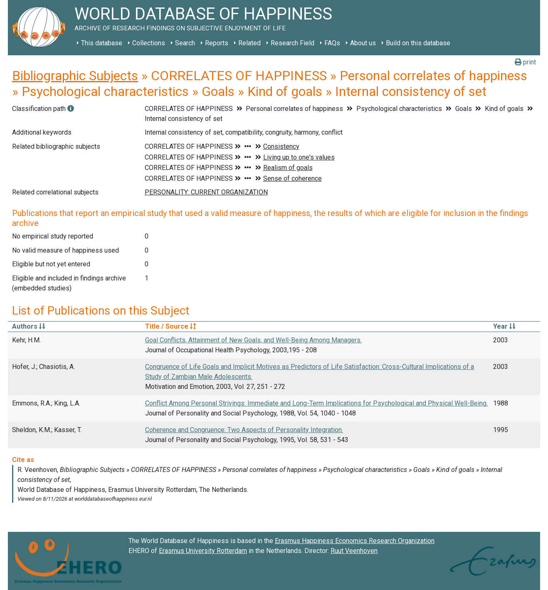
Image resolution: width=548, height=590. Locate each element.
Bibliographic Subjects (75, 76)
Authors (28, 326)
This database (101, 43)
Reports (216, 43)
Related (249, 43)
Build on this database (418, 43)
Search (185, 43)
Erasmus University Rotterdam (203, 551)
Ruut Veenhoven (354, 551)
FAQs (332, 43)
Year (504, 326)
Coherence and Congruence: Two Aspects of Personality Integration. (244, 430)
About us (363, 43)
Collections (148, 43)
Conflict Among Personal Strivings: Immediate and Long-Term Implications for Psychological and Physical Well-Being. (316, 403)
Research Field (292, 43)
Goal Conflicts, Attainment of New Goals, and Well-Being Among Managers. (253, 340)
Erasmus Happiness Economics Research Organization (354, 541)
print (525, 62)
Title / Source (170, 326)
